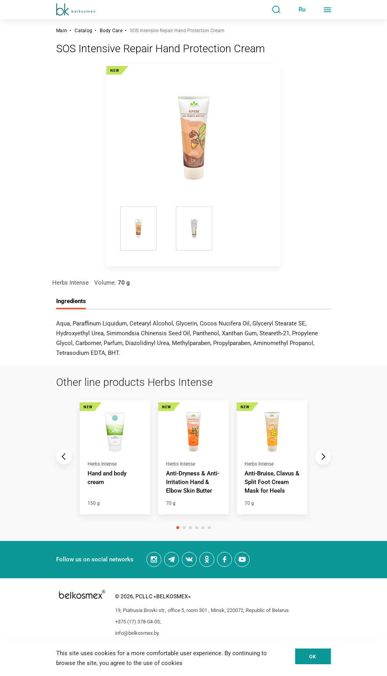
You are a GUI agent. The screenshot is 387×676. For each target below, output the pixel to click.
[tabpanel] (115, 461)
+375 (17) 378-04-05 (137, 622)
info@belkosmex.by (137, 633)
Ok (313, 657)
